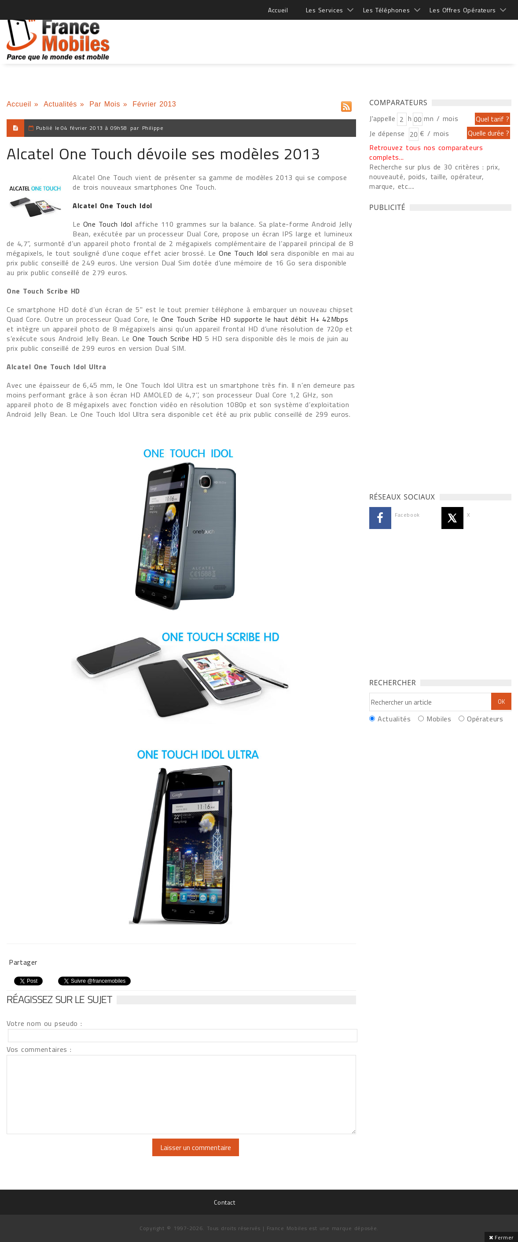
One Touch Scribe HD (168, 338)
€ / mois (434, 133)
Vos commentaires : (39, 1049)
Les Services (324, 10)
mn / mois (441, 118)
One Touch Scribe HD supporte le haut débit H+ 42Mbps (255, 319)
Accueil (278, 10)
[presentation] (80, 1156)
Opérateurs (485, 718)
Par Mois (104, 104)
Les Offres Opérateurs (463, 10)
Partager (23, 962)
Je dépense (388, 133)
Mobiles (438, 718)
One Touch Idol (109, 224)
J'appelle (382, 118)
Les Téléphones (386, 10)
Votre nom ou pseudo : (44, 1023)
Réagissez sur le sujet (59, 999)
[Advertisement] (351, 35)
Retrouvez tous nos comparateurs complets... (426, 152)
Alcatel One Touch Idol (112, 205)
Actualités (60, 104)
